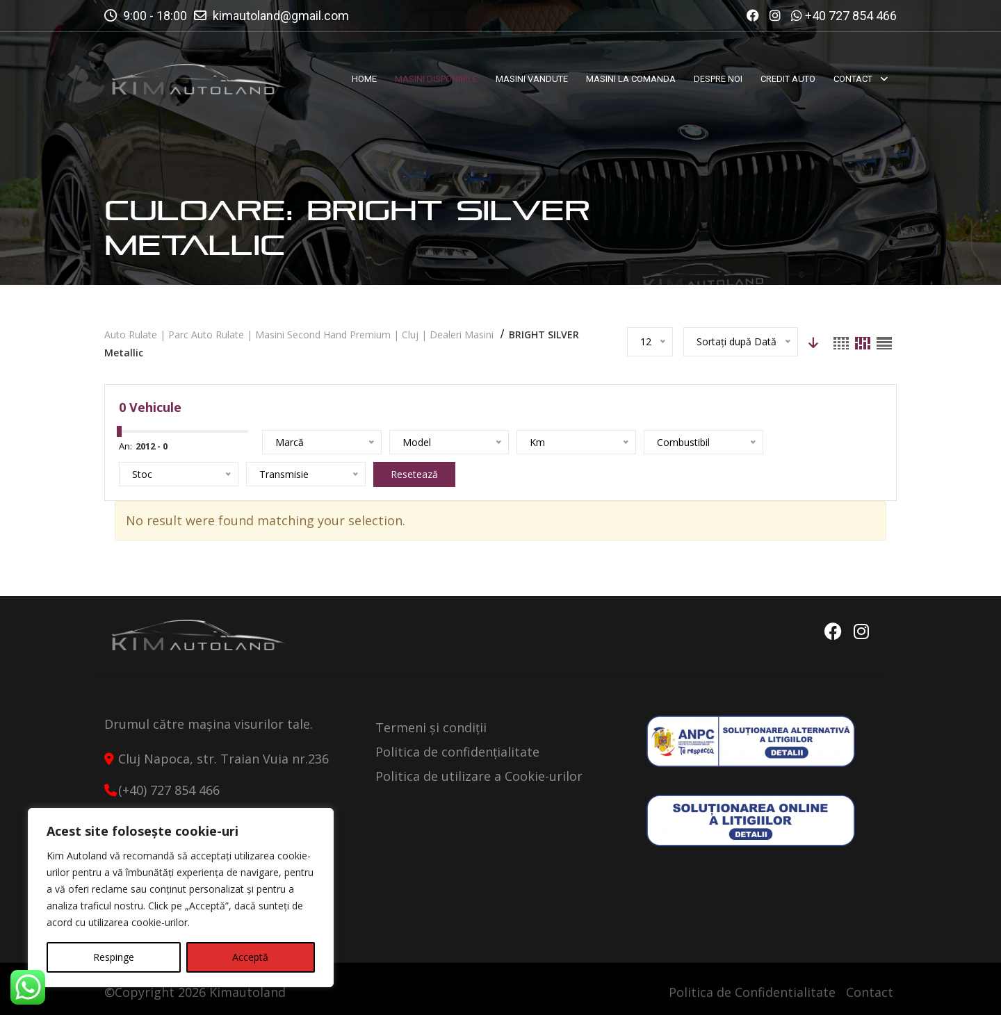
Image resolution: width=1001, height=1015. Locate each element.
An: (125, 446)
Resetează (414, 474)
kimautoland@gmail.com (281, 15)
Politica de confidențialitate (457, 751)
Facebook (832, 631)
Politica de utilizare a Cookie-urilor (479, 776)
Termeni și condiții (431, 727)
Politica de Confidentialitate (752, 992)
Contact (869, 992)
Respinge (113, 957)
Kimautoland (247, 992)
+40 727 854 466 (851, 15)
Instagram (861, 631)
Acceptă (250, 957)
